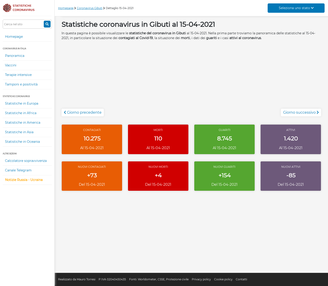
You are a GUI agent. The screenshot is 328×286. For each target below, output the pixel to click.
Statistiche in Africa (20, 113)
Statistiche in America (22, 122)
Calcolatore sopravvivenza (26, 161)
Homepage (14, 37)
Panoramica (14, 56)
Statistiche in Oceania (22, 142)
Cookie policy (223, 279)
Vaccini (10, 65)
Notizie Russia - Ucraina (24, 180)
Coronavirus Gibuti (89, 8)
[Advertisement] (191, 77)
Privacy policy (201, 279)
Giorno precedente (83, 112)
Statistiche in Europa (21, 103)
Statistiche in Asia (19, 132)
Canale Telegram (18, 170)
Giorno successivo (301, 112)
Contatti (241, 279)
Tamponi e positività (21, 84)
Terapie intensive (18, 75)
